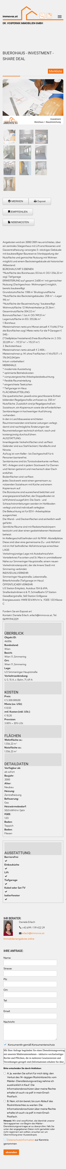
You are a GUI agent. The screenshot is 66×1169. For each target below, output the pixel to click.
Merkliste (55, 71)
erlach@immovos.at (33, 933)
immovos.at (10, 16)
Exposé (41, 201)
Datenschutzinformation (20, 1139)
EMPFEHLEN (19, 211)
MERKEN (17, 201)
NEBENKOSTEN (20, 222)
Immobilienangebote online (19, 938)
